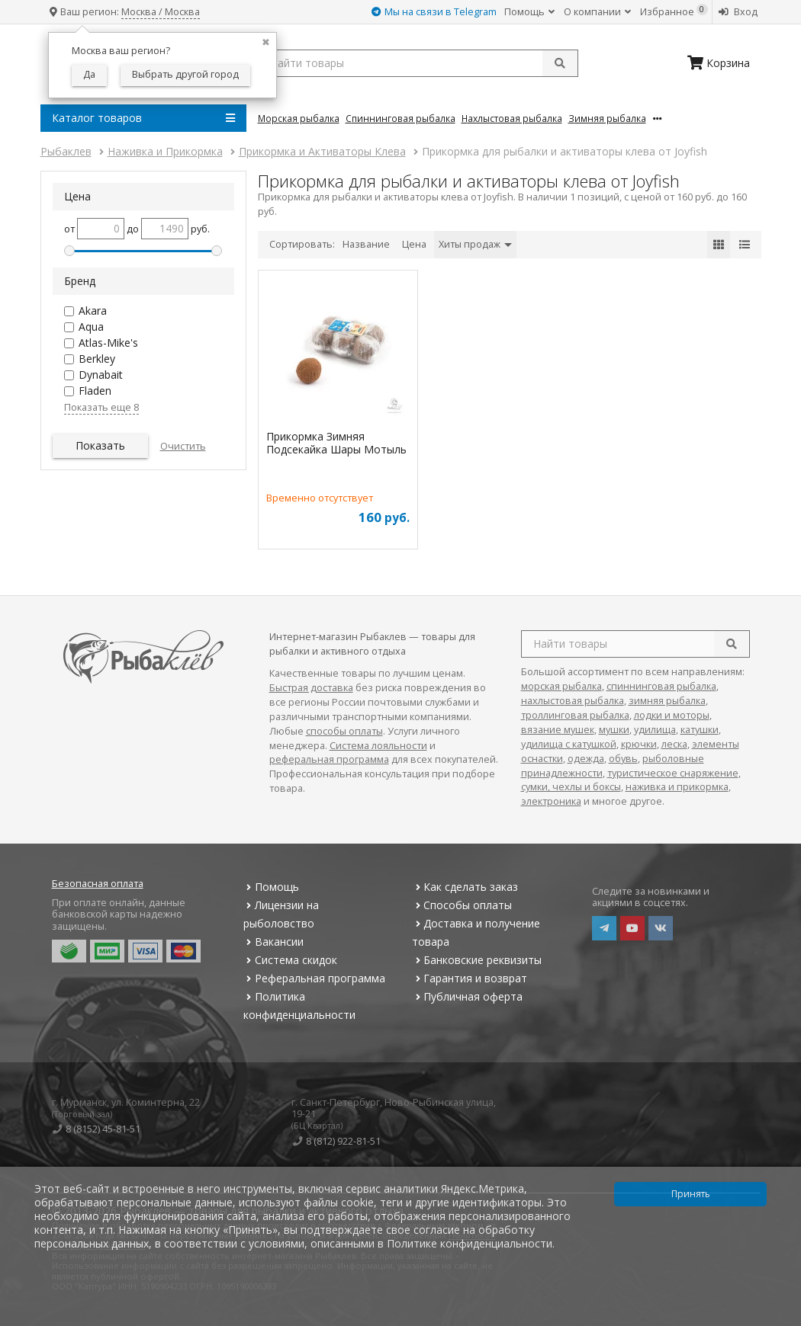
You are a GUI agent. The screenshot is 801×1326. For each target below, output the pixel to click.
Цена (414, 244)
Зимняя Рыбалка (607, 118)
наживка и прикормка (677, 786)
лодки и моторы (671, 715)
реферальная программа (329, 759)
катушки (699, 729)
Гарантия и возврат (469, 978)
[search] (731, 644)
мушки (614, 729)
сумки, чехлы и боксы (571, 786)
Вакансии (273, 941)
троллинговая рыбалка (575, 715)
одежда (586, 758)
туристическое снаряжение (672, 773)
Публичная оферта (467, 996)
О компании (597, 11)
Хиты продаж (475, 244)
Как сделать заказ (465, 886)
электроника (551, 801)
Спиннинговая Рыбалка (400, 118)
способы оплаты (344, 731)
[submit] (559, 63)
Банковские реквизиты (477, 960)
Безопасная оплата (97, 883)
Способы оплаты (462, 905)
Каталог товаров (143, 118)
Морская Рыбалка (298, 118)
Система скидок (290, 960)
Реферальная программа (314, 978)
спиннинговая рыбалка (661, 686)
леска (674, 744)
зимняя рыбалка (667, 700)
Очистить (183, 446)
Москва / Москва (160, 11)
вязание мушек (557, 729)
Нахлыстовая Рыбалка (512, 118)
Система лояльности (378, 745)
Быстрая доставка (311, 687)
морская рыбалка (561, 686)
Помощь (529, 11)
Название (366, 244)
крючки (639, 744)
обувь (623, 758)
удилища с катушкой (568, 744)
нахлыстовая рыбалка (572, 700)
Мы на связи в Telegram (434, 11)
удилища (655, 729)
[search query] (418, 63)
